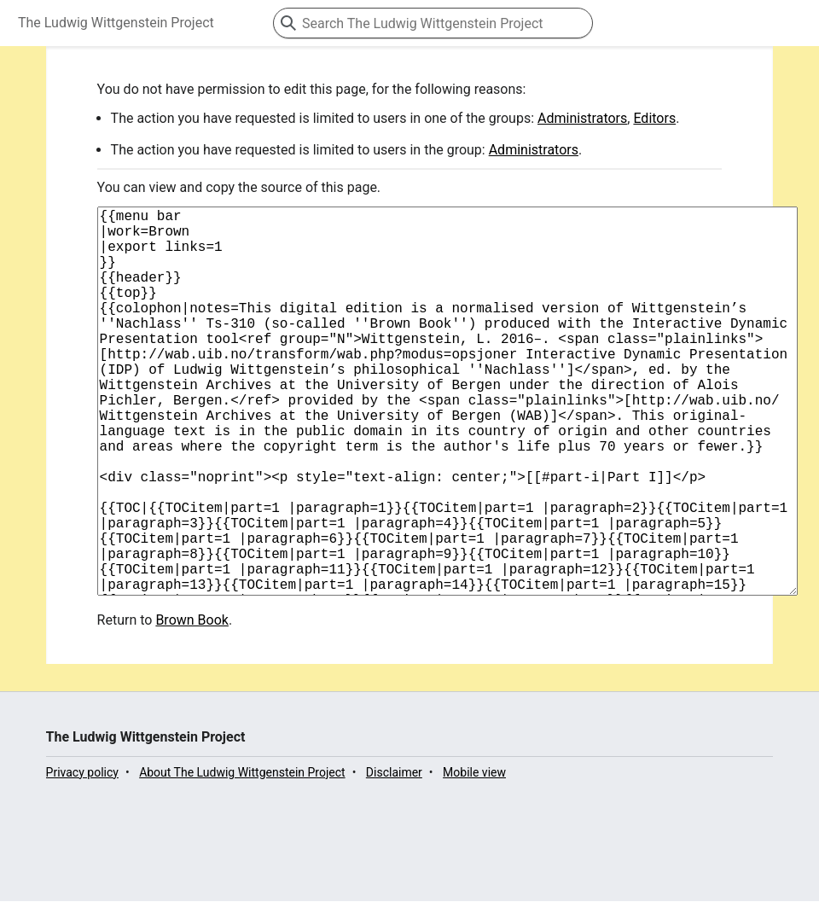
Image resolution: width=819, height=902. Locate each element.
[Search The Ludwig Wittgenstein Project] (433, 23)
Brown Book (192, 705)
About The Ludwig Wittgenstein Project (242, 857)
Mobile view (474, 857)
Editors (654, 118)
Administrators (582, 118)
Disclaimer (394, 857)
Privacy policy (82, 857)
